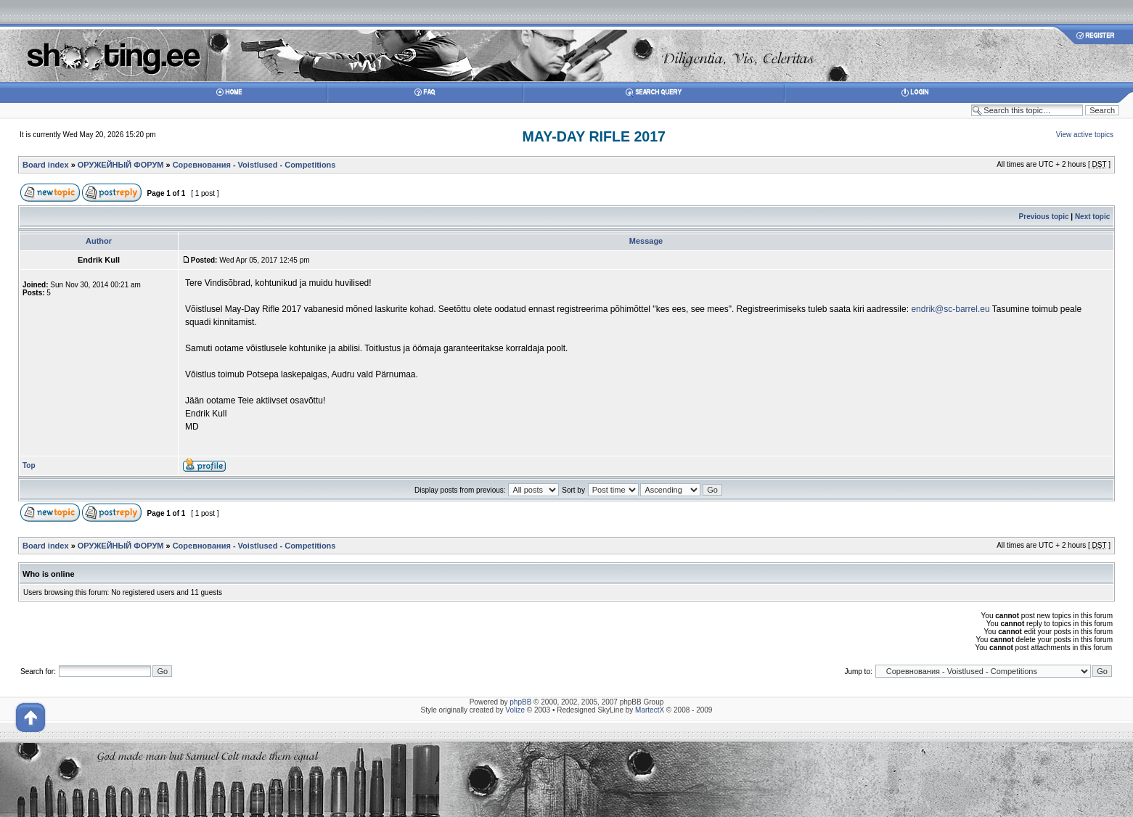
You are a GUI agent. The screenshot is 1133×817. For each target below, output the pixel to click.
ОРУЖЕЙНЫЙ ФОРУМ (121, 164)
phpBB (520, 702)
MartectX (649, 710)
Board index (46, 164)
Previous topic (1044, 217)
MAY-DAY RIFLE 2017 (594, 136)
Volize (515, 710)
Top (29, 465)
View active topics (1084, 135)
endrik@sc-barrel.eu (950, 309)
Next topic (1092, 217)
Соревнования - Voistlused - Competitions (254, 164)
